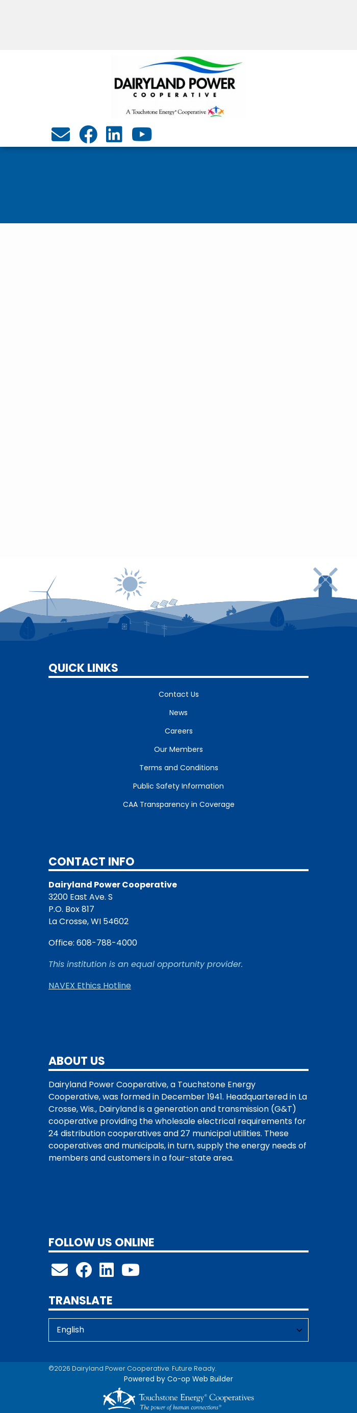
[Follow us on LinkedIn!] (106, 1273)
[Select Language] (178, 1330)
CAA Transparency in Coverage (179, 804)
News (178, 713)
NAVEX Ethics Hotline (89, 985)
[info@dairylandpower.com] (61, 138)
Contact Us (179, 694)
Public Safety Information (178, 786)
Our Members (178, 749)
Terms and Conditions (178, 768)
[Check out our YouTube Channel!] (130, 1273)
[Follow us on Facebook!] (83, 1273)
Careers (179, 731)
